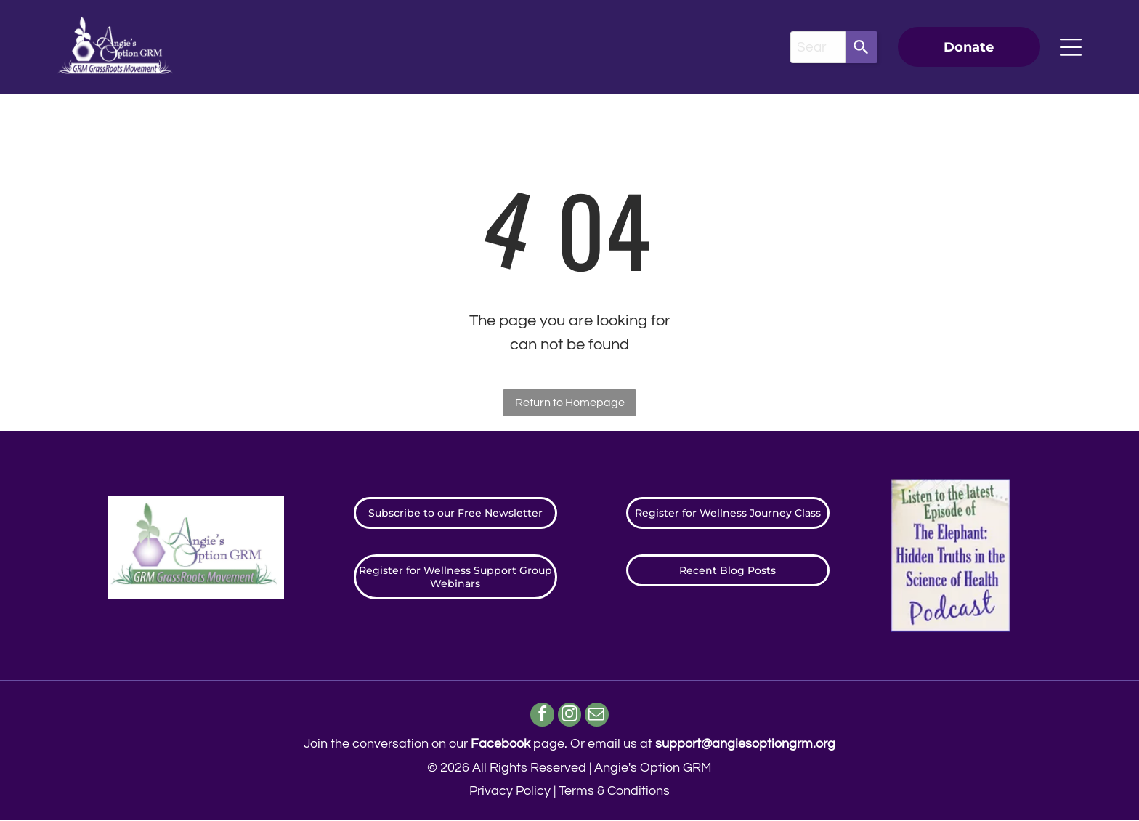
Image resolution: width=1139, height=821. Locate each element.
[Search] (861, 47)
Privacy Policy (510, 792)
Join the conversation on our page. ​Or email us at (569, 745)
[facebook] (541, 717)
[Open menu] (1071, 47)
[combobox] (818, 47)
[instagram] (570, 717)
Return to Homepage (570, 402)
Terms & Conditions (614, 792)
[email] (599, 717)
